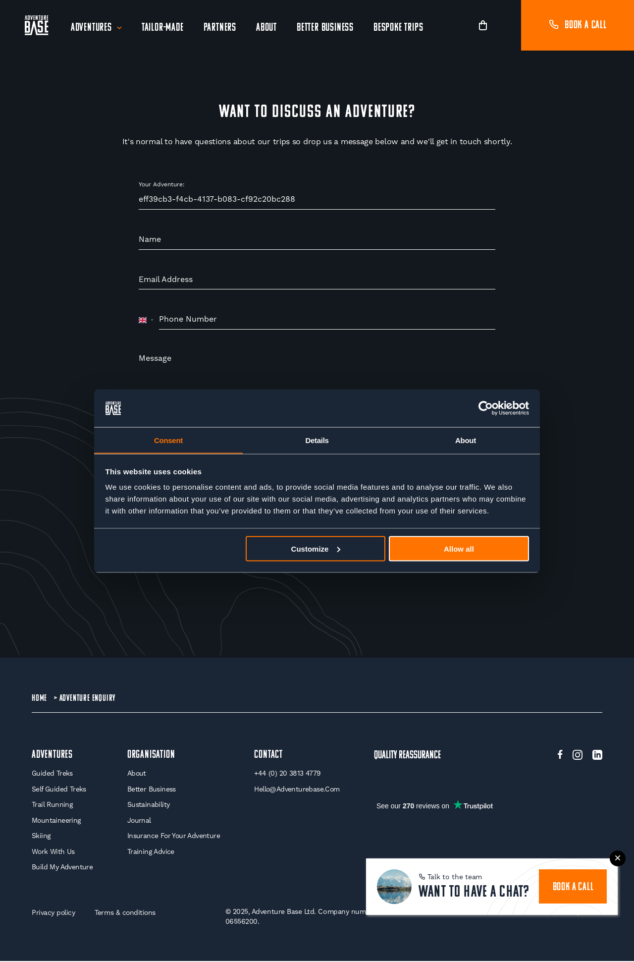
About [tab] (465, 440)
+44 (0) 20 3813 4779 (287, 774)
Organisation (150, 755)
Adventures (91, 28)
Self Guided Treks (59, 789)
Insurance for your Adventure (173, 837)
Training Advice (149, 852)
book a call (573, 886)
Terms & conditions (126, 913)
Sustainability (147, 805)
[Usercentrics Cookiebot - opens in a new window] (485, 407)
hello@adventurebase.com (297, 789)
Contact (268, 755)
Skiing (41, 837)
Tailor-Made (163, 28)
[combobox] (146, 319)
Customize (316, 549)
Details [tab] (316, 440)
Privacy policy (53, 913)
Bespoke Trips (398, 28)
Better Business (325, 28)
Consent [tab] (168, 440)
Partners (220, 28)
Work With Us (53, 852)
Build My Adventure (62, 868)
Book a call (577, 25)
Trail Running (52, 805)
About (266, 28)
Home (39, 698)
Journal (138, 821)
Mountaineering (57, 821)
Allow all (459, 549)
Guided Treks (52, 774)
